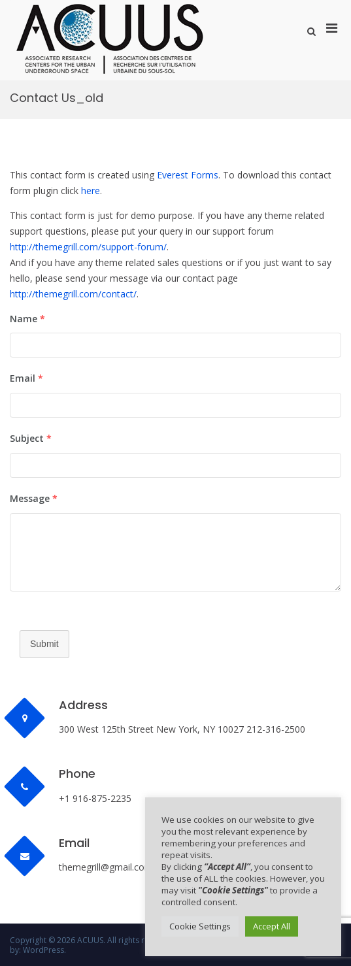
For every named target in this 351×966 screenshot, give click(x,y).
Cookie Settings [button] (200, 926)
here (90, 190)
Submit (44, 644)
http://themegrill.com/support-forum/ (88, 247)
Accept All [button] (271, 926)
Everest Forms (187, 175)
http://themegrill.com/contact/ (73, 294)
